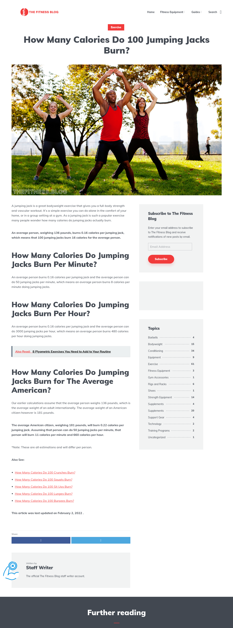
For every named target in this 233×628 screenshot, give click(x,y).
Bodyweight (155, 344)
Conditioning (155, 351)
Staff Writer (39, 567)
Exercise (116, 27)
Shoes (152, 390)
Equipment (154, 357)
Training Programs (159, 430)
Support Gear (156, 417)
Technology (154, 424)
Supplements (156, 404)
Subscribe (161, 259)
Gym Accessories (158, 377)
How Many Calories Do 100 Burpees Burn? (44, 501)
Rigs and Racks (157, 384)
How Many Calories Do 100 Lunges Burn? (43, 493)
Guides (195, 12)
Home (151, 12)
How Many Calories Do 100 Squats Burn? (43, 479)
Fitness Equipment (171, 12)
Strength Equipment (160, 397)
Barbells (153, 337)
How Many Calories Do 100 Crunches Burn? (45, 472)
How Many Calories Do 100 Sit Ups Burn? (43, 486)
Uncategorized (156, 437)
